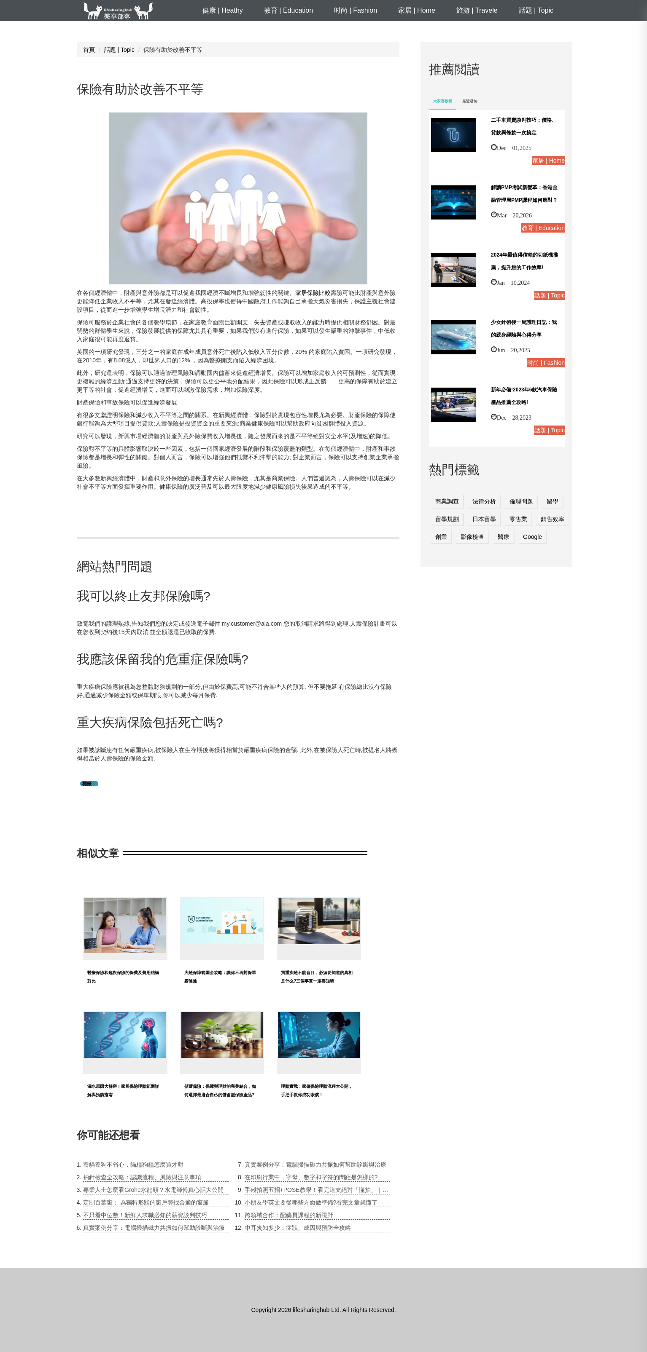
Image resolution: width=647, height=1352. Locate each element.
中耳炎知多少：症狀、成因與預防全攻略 (298, 1227)
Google (532, 536)
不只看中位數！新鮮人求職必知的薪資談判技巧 (145, 1215)
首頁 (89, 49)
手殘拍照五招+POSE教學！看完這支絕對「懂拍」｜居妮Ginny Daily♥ (317, 1189)
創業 (441, 536)
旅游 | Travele (477, 10)
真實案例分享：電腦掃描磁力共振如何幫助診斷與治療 (154, 1227)
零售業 (518, 519)
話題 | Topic (536, 10)
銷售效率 (552, 519)
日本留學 (484, 519)
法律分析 (484, 501)
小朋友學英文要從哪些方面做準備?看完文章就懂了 (311, 1202)
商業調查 (447, 501)
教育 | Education (288, 10)
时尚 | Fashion (355, 10)
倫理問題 (521, 501)
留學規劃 (447, 519)
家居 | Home (416, 10)
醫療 (504, 536)
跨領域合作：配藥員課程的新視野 (289, 1215)
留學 (552, 501)
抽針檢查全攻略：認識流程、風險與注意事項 (142, 1177)
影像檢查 (472, 536)
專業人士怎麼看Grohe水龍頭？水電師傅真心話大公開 (153, 1189)
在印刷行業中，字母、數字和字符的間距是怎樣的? (311, 1177)
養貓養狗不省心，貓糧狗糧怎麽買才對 (133, 1164)
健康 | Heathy (222, 10)
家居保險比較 (313, 292)
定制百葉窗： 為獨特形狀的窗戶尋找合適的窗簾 (146, 1202)
